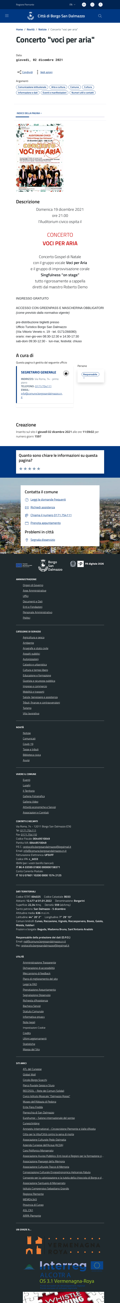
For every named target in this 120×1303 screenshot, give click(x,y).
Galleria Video (30, 802)
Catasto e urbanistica (35, 664)
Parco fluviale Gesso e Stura (38, 1085)
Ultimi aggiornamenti (35, 1038)
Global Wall (29, 1074)
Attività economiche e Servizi (39, 807)
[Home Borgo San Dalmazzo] (54, 16)
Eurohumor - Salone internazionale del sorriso (49, 1118)
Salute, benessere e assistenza (40, 697)
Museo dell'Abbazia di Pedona (39, 1102)
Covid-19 (28, 744)
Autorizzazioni (31, 659)
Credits (27, 1033)
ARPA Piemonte (32, 1216)
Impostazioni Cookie (34, 1028)
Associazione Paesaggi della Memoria (44, 1161)
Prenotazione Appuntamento (39, 990)
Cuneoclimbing (31, 1123)
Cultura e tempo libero (35, 670)
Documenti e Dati (33, 601)
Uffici (26, 596)
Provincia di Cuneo (33, 1205)
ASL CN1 (28, 1210)
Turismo (27, 708)
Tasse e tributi (31, 749)
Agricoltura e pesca (33, 637)
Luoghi (26, 785)
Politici (26, 618)
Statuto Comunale (33, 1011)
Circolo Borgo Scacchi (35, 1080)
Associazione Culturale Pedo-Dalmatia (44, 1140)
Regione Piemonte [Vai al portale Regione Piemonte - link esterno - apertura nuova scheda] (25, 4)
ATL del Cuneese (32, 1069)
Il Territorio (29, 791)
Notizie (42, 29)
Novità (30, 29)
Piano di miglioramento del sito (40, 979)
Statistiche (29, 1044)
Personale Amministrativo (37, 612)
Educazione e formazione (37, 675)
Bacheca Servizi (32, 1006)
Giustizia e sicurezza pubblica (39, 681)
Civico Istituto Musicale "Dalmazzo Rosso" (46, 1096)
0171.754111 (28, 830)
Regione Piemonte (33, 1194)
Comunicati (29, 738)
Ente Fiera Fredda (33, 1107)
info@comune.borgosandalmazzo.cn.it (41, 395)
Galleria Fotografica (34, 796)
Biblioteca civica (32, 755)
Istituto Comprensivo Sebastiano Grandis (46, 1188)
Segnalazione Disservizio (37, 995)
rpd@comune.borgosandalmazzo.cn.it (45, 941)
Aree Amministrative (34, 590)
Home (19, 29)
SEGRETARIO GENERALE (38, 372)
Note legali (29, 1022)
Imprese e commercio (35, 686)
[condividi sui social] (24, 72)
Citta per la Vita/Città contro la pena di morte (48, 1134)
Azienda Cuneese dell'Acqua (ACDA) (43, 1145)
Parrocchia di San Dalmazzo (38, 1112)
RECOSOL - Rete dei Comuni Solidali (43, 1091)
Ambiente (28, 643)
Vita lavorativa (31, 713)
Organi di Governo (33, 585)
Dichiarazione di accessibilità (39, 968)
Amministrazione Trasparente (39, 962)
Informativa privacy (34, 1017)
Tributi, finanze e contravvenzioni (41, 702)
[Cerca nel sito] (100, 16)
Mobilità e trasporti (33, 692)
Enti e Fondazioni (32, 607)
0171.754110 (29, 834)
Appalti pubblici (31, 654)
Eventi (26, 780)
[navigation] (7, 16)
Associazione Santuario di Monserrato (44, 1183)
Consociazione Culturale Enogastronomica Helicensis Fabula (56, 1172)
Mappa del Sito (31, 1049)
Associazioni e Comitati (36, 812)
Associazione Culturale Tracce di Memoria (46, 1167)
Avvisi (26, 760)
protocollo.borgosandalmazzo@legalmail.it (47, 847)
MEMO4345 (30, 1199)
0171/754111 (43, 386)
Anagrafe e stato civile (35, 648)
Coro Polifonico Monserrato (38, 1150)
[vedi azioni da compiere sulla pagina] (43, 72)
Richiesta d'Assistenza (35, 1000)
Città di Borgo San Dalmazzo (61, 16)
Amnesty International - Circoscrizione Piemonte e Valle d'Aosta (59, 1129)
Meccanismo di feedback (37, 973)
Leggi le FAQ (30, 984)
